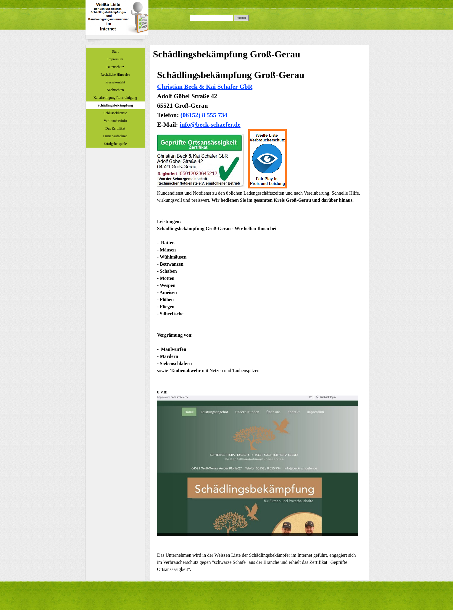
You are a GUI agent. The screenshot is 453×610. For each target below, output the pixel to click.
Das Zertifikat (115, 128)
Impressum (115, 59)
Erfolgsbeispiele (115, 144)
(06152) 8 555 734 (203, 115)
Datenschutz (115, 67)
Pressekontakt (115, 82)
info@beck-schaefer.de (210, 124)
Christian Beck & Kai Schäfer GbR (205, 86)
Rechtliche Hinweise (115, 74)
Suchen (241, 18)
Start (115, 51)
